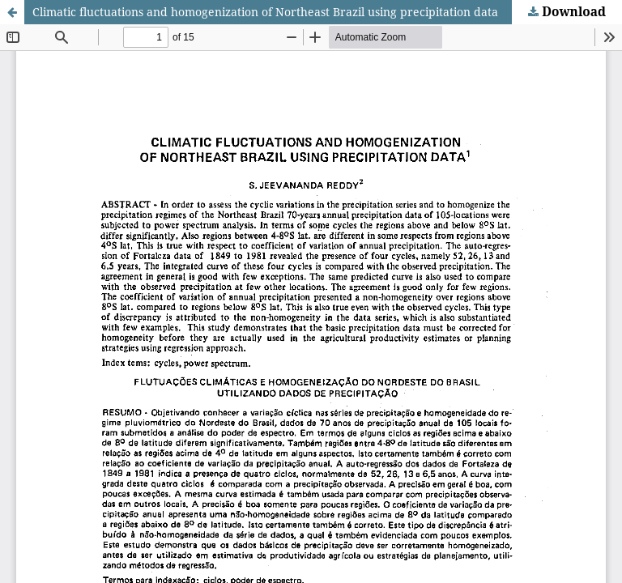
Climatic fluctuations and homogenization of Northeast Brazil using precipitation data (265, 11)
